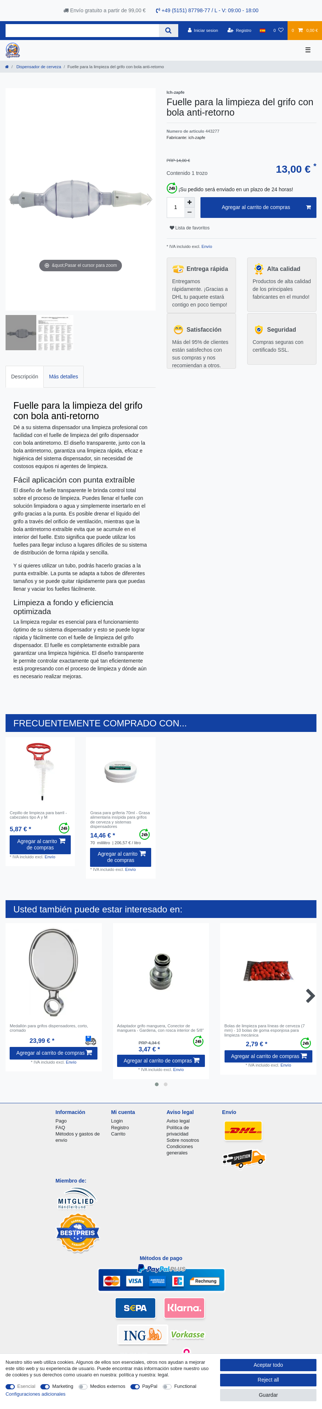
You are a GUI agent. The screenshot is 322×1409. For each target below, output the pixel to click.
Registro (120, 1127)
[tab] (25, 377)
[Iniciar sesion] (203, 30)
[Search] (168, 30)
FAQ (60, 1127)
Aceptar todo (268, 1365)
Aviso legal (178, 1121)
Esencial (26, 1386)
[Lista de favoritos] (278, 30)
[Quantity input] (176, 207)
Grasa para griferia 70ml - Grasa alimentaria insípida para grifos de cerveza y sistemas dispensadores (120, 819)
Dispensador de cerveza (38, 66)
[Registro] (239, 30)
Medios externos (107, 1386)
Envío (206, 246)
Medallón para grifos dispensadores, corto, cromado (49, 1028)
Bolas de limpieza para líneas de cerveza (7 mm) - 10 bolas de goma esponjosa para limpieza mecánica (265, 1030)
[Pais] (262, 30)
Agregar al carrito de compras (266, 207)
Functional (185, 1386)
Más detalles (63, 376)
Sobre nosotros (183, 1140)
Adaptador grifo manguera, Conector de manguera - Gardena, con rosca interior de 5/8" (160, 1028)
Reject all (268, 1380)
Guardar (268, 1395)
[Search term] (82, 30)
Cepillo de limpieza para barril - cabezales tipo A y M (38, 814)
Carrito (118, 1134)
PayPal (149, 1386)
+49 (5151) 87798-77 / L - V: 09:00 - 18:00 (207, 10)
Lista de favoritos (190, 228)
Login (117, 1121)
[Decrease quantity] (190, 213)
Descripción (24, 376)
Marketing (62, 1386)
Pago (61, 1121)
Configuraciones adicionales (36, 1394)
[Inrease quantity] (190, 202)
